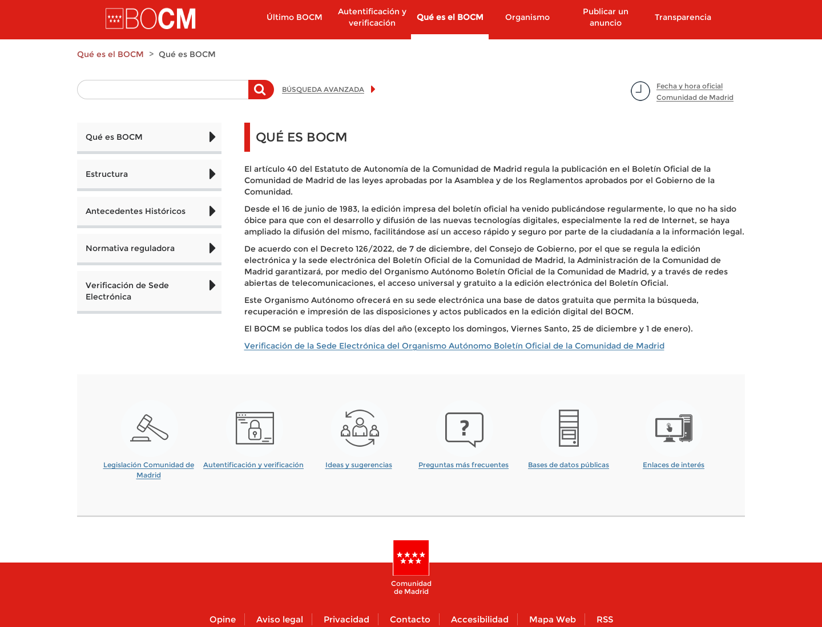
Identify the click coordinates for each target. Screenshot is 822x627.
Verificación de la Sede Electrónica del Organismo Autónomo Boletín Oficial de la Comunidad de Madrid (454, 346)
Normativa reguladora (130, 248)
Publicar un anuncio (605, 17)
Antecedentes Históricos (136, 211)
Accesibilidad (480, 619)
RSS (605, 619)
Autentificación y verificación (372, 17)
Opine (222, 619)
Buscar (261, 95)
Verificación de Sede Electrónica (127, 291)
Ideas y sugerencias (358, 464)
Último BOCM (295, 17)
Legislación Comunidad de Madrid (148, 465)
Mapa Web (552, 619)
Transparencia (683, 17)
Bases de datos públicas (568, 464)
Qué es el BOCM (450, 17)
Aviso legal (279, 619)
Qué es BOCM (114, 137)
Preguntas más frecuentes (463, 464)
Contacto (410, 619)
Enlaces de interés (673, 464)
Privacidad (346, 619)
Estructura (107, 174)
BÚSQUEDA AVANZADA (323, 89)
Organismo (527, 17)
